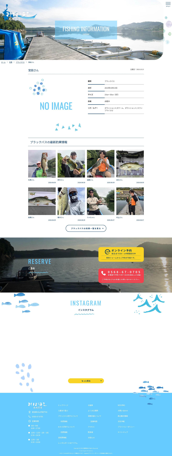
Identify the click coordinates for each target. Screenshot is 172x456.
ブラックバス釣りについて (68, 416)
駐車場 (90, 432)
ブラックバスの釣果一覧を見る (86, 228)
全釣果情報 (62, 437)
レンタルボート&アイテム (68, 443)
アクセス (91, 426)
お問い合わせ (123, 410)
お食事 (90, 405)
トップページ (63, 405)
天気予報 (121, 421)
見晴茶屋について (94, 416)
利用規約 (102, 453)
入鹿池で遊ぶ (63, 410)
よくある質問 (93, 410)
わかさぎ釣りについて (66, 426)
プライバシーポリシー (126, 426)
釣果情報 (64, 421)
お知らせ (91, 437)
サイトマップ (123, 432)
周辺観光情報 (123, 416)
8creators (90, 451)
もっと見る (86, 381)
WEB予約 (121, 405)
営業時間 (94, 421)
